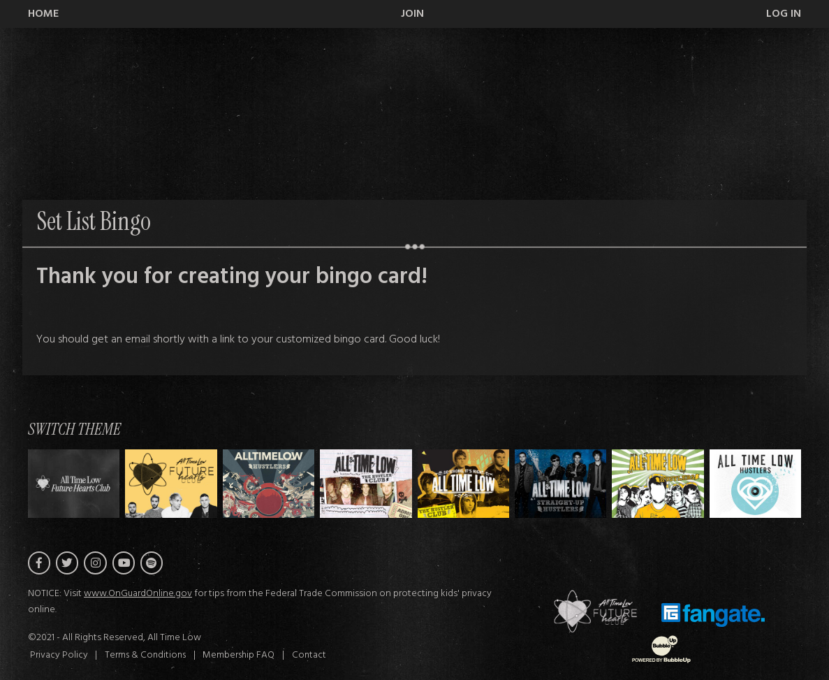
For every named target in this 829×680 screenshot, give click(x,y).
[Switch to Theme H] (73, 484)
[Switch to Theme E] (560, 484)
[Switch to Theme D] (463, 484)
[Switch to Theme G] (755, 484)
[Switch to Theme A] (171, 484)
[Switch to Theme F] (657, 484)
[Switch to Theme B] (268, 484)
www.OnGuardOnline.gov (138, 594)
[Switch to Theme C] (365, 484)
